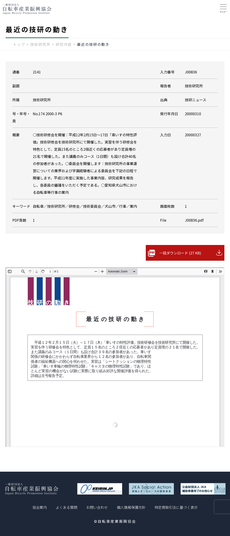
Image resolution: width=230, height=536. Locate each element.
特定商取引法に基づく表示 (176, 507)
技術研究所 (40, 44)
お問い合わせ (97, 507)
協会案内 (39, 507)
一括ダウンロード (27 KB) (180, 253)
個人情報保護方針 (131, 507)
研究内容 (64, 44)
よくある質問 (66, 507)
